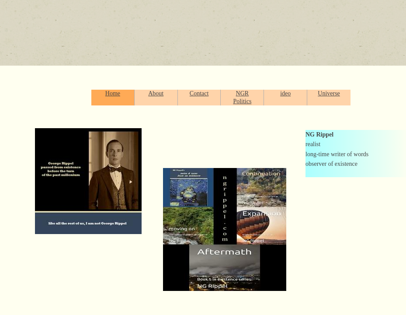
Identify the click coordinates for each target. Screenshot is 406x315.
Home (112, 93)
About (155, 93)
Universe (329, 93)
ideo (285, 93)
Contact (199, 93)
